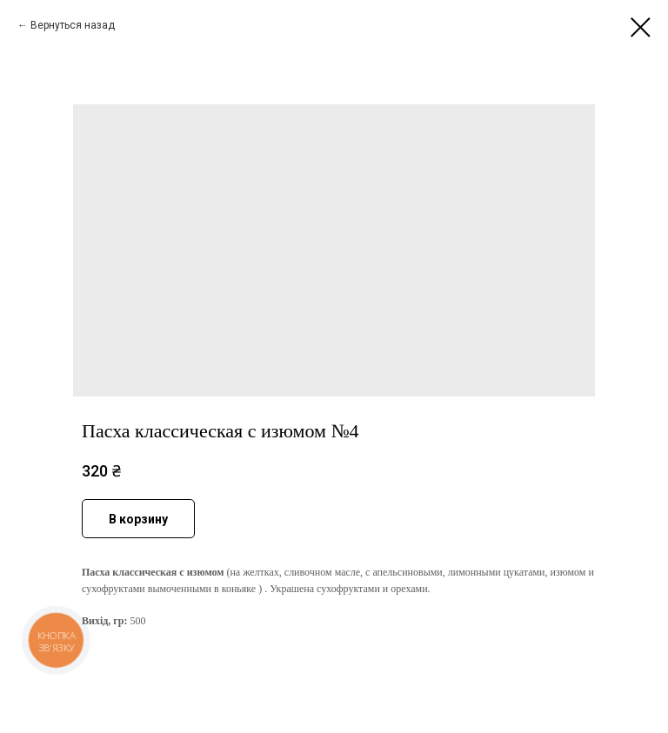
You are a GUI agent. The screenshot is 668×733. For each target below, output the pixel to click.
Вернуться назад (72, 25)
